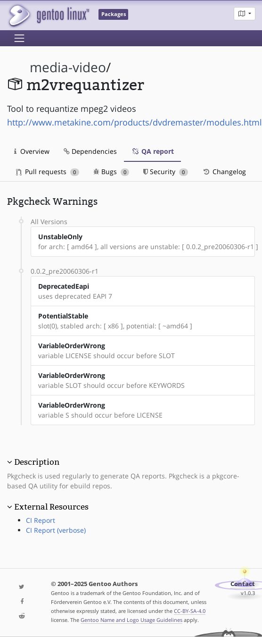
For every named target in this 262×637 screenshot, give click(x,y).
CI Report (40, 520)
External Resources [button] (51, 506)
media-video (68, 67)
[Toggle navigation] (19, 38)
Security (165, 171)
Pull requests (47, 171)
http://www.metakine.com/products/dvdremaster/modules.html (134, 122)
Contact (242, 584)
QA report (152, 151)
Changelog (224, 171)
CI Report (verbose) (56, 530)
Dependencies (90, 151)
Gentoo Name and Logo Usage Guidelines (131, 619)
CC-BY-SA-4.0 (189, 610)
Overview (31, 151)
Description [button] (36, 462)
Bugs (111, 171)
